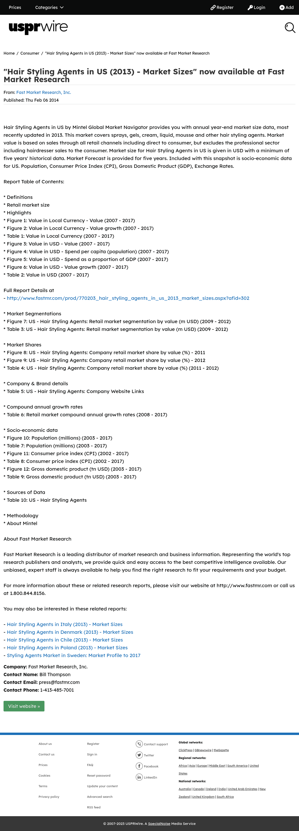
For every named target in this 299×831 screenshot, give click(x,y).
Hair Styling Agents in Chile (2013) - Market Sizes (65, 640)
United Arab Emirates (242, 789)
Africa (183, 765)
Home (9, 53)
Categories (49, 7)
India (222, 789)
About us (45, 744)
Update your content (102, 786)
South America (237, 765)
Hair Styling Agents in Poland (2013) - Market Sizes (67, 647)
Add (286, 7)
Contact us (46, 754)
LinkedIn (146, 777)
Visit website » (24, 706)
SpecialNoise (159, 823)
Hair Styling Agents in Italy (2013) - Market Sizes (65, 624)
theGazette (221, 750)
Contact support (152, 744)
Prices (15, 7)
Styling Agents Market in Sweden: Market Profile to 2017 (73, 655)
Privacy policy (49, 797)
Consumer (30, 53)
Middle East (217, 765)
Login (256, 7)
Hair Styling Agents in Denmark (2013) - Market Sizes (70, 632)
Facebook (147, 766)
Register (222, 7)
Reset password (98, 775)
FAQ (90, 765)
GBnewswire (203, 750)
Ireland (211, 789)
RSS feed (93, 807)
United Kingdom (203, 797)
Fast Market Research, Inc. (43, 92)
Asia (192, 765)
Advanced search (99, 797)
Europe (202, 765)
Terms (43, 786)
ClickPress (185, 750)
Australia (185, 789)
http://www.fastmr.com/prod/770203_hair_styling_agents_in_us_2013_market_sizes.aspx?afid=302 (128, 298)
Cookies (44, 775)
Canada (198, 789)
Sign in (92, 754)
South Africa (225, 797)
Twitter (145, 755)
